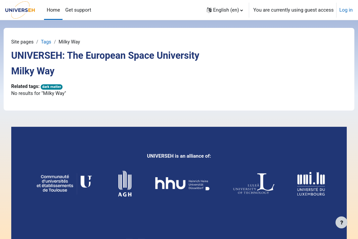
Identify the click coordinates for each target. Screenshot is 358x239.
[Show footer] (341, 222)
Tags (59, 42)
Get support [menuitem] (78, 10)
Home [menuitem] (53, 10)
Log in (346, 10)
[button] (225, 10)
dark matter (65, 87)
